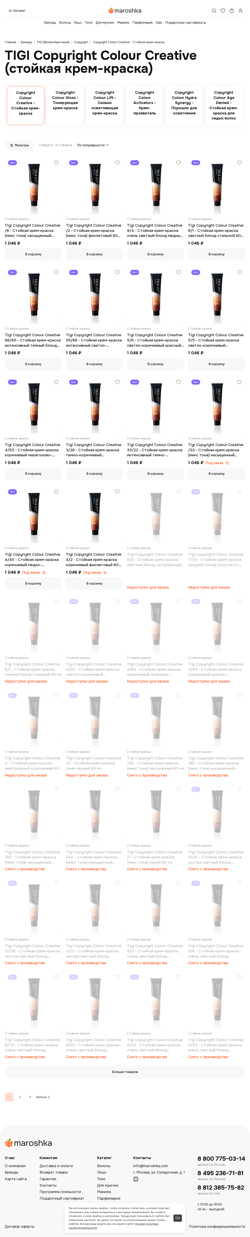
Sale (159, 22)
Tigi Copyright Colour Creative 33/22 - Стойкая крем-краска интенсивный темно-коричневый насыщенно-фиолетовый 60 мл (154, 450)
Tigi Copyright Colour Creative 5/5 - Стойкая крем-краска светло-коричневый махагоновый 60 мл (216, 340)
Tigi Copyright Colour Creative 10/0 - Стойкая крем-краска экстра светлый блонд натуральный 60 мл (93, 951)
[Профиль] (240, 10)
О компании (15, 1166)
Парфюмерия (142, 22)
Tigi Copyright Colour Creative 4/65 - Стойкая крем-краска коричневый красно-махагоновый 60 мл (216, 669)
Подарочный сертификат (62, 1198)
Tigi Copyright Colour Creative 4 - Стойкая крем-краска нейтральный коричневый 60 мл (32, 763)
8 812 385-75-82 (221, 1187)
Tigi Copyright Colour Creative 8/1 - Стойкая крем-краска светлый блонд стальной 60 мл (216, 230)
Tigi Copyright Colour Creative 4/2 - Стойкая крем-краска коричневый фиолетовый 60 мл (93, 560)
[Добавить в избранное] (56, 163)
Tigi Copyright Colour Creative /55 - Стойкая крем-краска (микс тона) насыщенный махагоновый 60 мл (32, 857)
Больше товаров (125, 1072)
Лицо (78, 22)
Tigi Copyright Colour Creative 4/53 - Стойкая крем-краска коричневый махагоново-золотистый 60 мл (32, 450)
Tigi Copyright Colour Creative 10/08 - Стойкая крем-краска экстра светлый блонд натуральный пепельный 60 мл (32, 951)
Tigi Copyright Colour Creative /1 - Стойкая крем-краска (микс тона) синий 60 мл (154, 857)
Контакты (48, 1185)
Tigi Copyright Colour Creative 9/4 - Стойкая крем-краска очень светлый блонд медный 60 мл (154, 230)
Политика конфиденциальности (217, 1226)
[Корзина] (231, 10)
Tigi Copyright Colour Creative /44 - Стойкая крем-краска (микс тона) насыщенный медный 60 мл (93, 857)
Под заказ (214, 463)
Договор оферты (19, 1226)
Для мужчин (105, 22)
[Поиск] (214, 10)
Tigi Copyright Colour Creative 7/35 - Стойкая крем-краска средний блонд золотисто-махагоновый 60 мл (216, 560)
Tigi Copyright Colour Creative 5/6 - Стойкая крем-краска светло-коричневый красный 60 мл (154, 340)
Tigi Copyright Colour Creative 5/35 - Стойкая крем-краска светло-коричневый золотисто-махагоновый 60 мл (93, 669)
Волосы (65, 22)
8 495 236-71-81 (221, 1173)
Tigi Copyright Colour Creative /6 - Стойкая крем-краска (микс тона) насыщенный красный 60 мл (32, 230)
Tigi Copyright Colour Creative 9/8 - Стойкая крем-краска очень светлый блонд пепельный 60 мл (216, 951)
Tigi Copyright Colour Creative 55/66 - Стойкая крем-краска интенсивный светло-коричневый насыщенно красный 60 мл (94, 340)
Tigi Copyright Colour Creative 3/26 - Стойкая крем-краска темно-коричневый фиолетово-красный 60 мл (93, 450)
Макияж (123, 22)
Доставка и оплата (56, 1166)
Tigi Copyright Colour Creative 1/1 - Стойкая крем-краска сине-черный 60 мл (93, 763)
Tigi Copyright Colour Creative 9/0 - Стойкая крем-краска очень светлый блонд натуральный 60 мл (154, 951)
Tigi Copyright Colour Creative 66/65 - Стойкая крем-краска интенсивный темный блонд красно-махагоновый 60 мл (33, 340)
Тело (89, 22)
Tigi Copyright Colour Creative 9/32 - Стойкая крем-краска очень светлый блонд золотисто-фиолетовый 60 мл (94, 1045)
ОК (177, 1218)
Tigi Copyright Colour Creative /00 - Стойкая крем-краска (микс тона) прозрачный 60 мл (155, 763)
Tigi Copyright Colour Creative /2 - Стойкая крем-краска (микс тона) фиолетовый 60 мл (93, 230)
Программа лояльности (60, 1192)
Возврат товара (54, 1172)
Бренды (50, 22)
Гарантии (48, 1179)
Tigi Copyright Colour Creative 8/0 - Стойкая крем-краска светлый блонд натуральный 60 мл (154, 560)
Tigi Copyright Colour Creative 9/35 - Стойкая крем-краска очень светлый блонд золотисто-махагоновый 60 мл (32, 1045)
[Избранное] (222, 10)
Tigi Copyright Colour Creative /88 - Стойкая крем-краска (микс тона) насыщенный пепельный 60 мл (216, 763)
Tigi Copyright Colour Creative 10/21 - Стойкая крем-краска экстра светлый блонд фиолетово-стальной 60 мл (216, 857)
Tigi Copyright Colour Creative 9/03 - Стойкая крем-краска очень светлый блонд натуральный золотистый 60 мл (216, 1045)
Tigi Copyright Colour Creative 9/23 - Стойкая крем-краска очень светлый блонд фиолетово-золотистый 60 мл (155, 1045)
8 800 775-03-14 (221, 1158)
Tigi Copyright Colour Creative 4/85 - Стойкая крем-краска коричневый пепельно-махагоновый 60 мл (154, 669)
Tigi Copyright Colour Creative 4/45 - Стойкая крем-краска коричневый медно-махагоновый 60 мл (32, 560)
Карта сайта (16, 1179)
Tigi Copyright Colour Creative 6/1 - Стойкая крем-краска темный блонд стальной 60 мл (33, 669)
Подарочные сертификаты (185, 22)
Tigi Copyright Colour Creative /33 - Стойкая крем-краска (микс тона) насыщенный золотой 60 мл (216, 450)
